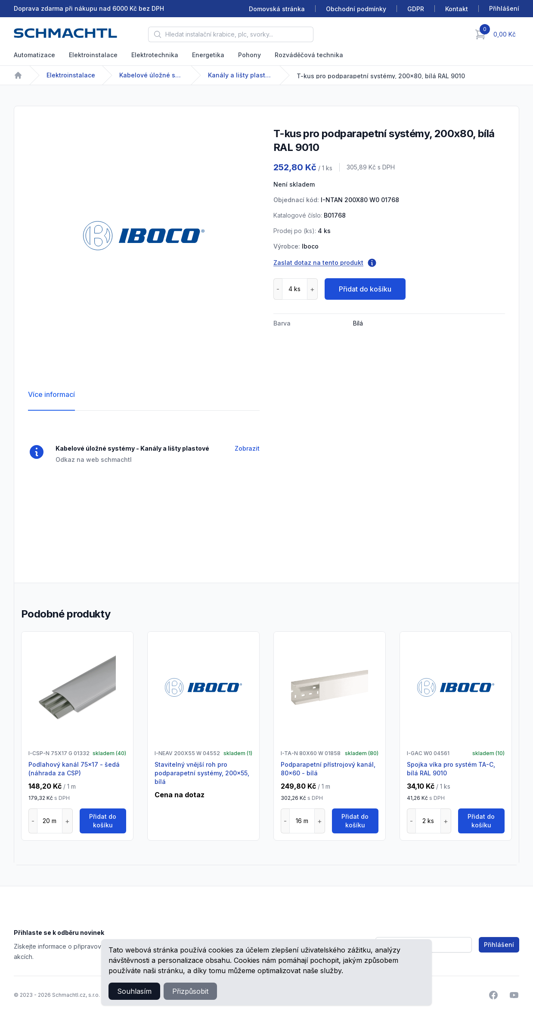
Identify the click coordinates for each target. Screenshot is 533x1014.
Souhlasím (134, 991)
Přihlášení (499, 944)
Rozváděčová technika (309, 54)
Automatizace (34, 54)
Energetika (208, 54)
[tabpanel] (144, 235)
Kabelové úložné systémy (151, 75)
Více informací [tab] (51, 394)
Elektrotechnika (154, 54)
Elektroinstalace (93, 54)
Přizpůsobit (190, 991)
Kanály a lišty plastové (240, 75)
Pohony (249, 54)
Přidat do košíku (365, 289)
